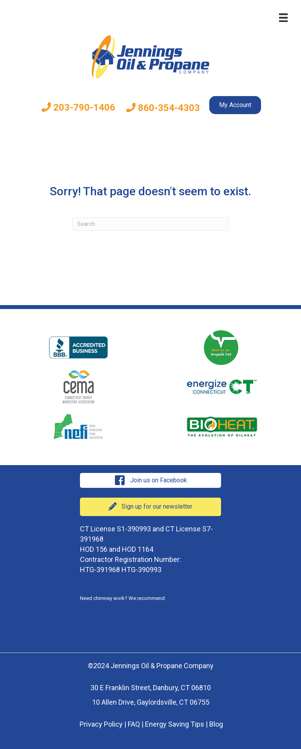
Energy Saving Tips (174, 724)
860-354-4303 (163, 107)
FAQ (134, 724)
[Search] (150, 224)
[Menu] (283, 17)
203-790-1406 (78, 107)
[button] (150, 480)
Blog (216, 724)
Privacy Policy (101, 724)
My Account (235, 105)
